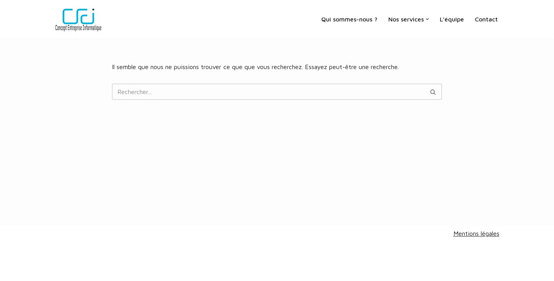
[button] (427, 19)
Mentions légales (476, 233)
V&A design (96, 270)
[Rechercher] (268, 92)
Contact (486, 19)
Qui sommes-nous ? (349, 19)
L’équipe (452, 19)
